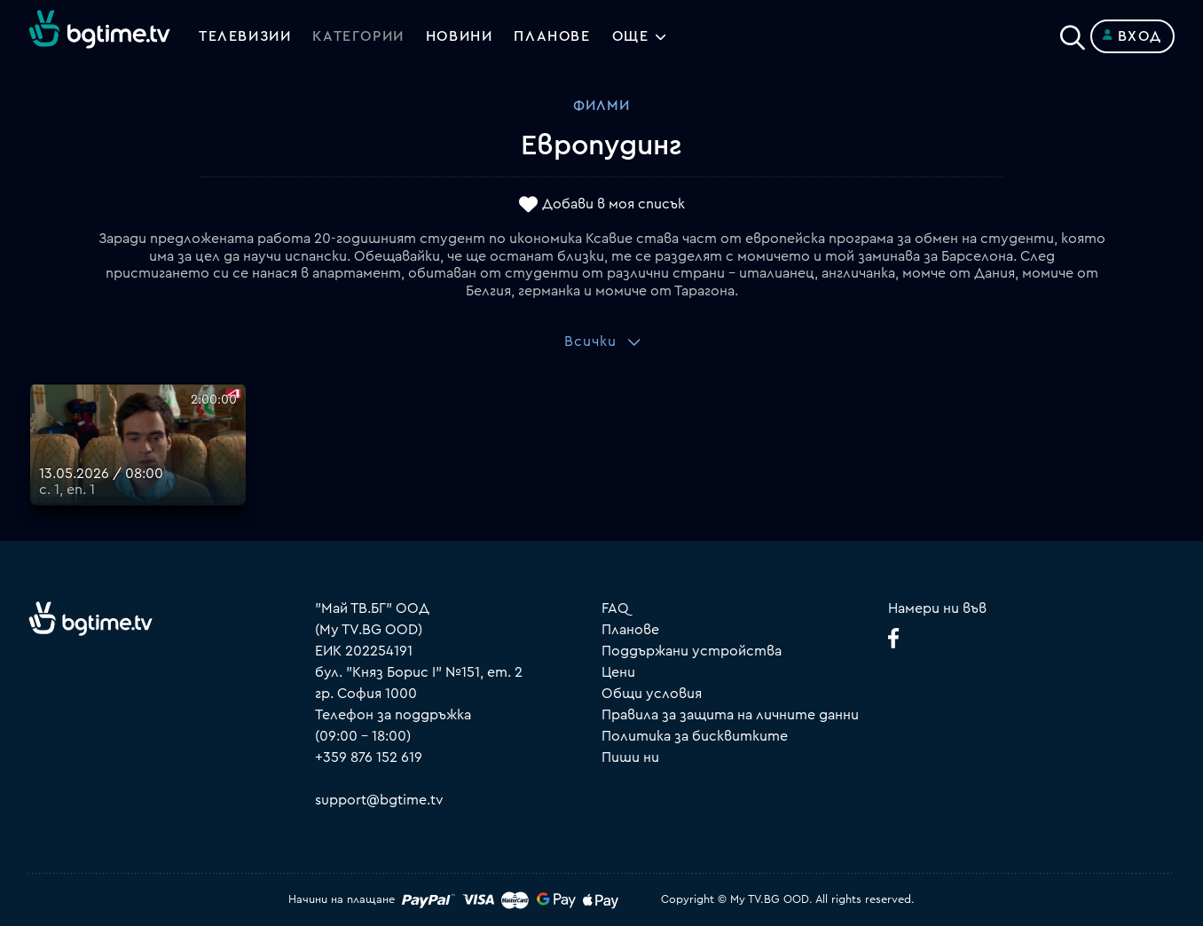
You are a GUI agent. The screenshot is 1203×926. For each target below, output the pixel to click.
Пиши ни (630, 757)
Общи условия (652, 694)
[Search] (1072, 33)
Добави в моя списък (613, 205)
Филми (601, 105)
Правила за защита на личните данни (730, 715)
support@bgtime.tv (379, 800)
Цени (618, 672)
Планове (630, 630)
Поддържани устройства (692, 651)
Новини (459, 36)
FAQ (615, 608)
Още (630, 36)
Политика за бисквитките (695, 736)
